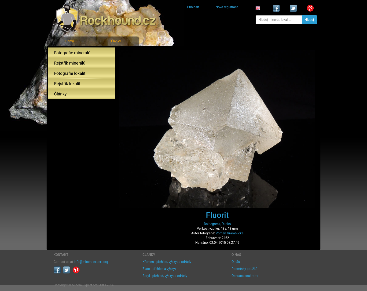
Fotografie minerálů (72, 52)
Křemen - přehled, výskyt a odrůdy (167, 262)
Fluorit (217, 215)
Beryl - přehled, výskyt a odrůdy (165, 276)
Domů (69, 41)
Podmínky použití (244, 269)
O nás (235, 262)
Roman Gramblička (229, 233)
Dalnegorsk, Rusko (217, 224)
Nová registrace (227, 7)
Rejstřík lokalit (67, 83)
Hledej (309, 20)
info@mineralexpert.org (91, 262)
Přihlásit (193, 7)
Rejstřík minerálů (69, 63)
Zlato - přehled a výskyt (159, 269)
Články (116, 41)
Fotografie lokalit (69, 73)
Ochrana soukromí (244, 276)
